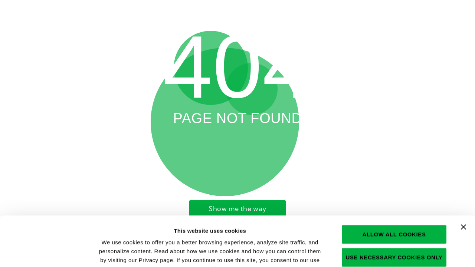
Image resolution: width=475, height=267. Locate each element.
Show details (395, 252)
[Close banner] (463, 180)
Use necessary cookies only (394, 210)
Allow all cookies (394, 187)
